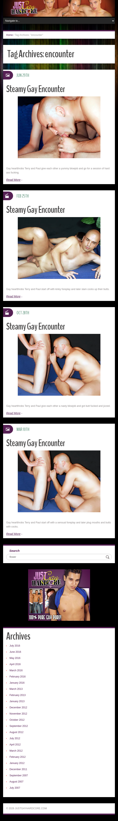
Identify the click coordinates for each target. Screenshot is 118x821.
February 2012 (18, 757)
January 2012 (17, 763)
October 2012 (17, 719)
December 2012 (18, 707)
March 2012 (16, 750)
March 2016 (16, 670)
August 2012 (16, 732)
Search (14, 550)
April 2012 (15, 744)
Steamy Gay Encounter (35, 89)
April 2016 (15, 664)
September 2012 (19, 726)
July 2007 (15, 787)
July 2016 (15, 645)
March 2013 (16, 689)
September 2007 (19, 775)
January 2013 (17, 701)
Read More (13, 179)
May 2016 (15, 658)
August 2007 (16, 781)
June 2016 (15, 651)
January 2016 (17, 682)
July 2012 (15, 738)
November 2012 (18, 713)
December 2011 (18, 769)
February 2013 (18, 695)
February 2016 (18, 676)
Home (9, 35)
